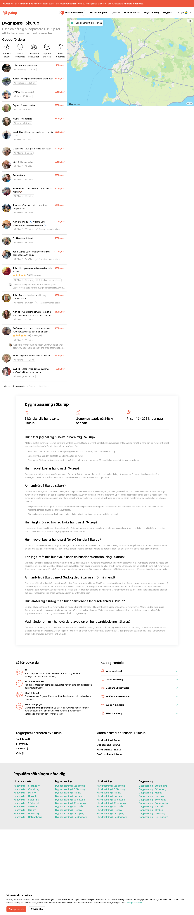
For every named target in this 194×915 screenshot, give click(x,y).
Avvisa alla (37, 909)
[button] (139, 671)
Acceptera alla (16, 909)
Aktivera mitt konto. (133, 3)
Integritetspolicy (134, 902)
